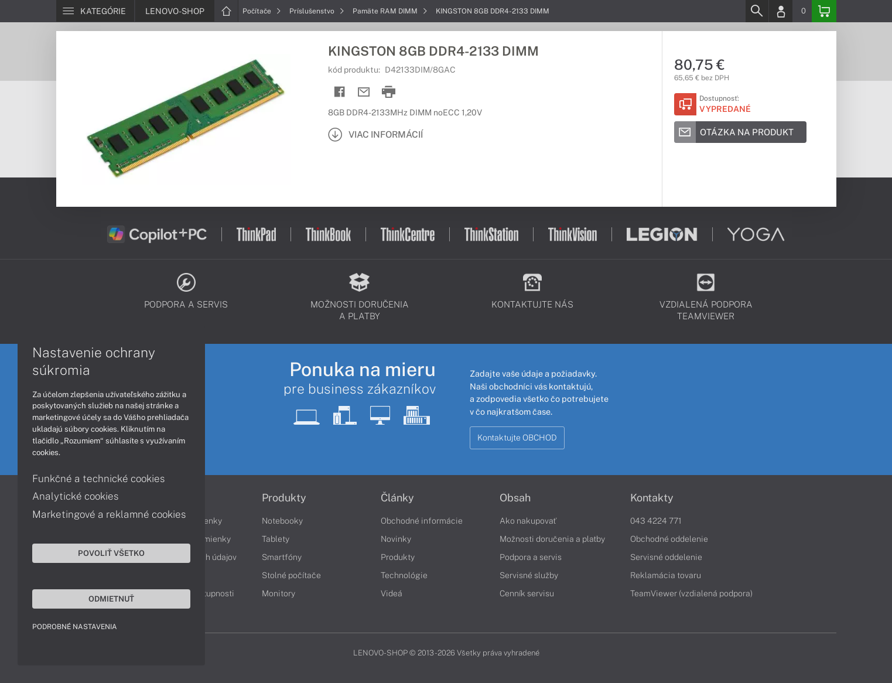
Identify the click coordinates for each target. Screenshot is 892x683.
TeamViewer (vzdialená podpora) (691, 593)
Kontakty (652, 498)
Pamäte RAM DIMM (390, 11)
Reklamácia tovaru (665, 575)
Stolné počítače (291, 575)
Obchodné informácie (422, 520)
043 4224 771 (656, 520)
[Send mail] (364, 92)
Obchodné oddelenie (669, 539)
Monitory (278, 593)
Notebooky (282, 520)
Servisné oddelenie (666, 557)
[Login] (780, 11)
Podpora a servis (531, 557)
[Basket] (824, 11)
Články (397, 498)
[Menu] (95, 11)
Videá (391, 593)
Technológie (404, 575)
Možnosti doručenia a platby (552, 539)
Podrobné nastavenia (74, 627)
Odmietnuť (111, 598)
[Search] (756, 11)
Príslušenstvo (316, 11)
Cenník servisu (527, 593)
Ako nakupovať (528, 520)
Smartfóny (282, 557)
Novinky (396, 539)
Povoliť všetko (111, 553)
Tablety (275, 539)
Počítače (261, 11)
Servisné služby (529, 575)
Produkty (284, 498)
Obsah (515, 498)
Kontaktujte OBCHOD (517, 437)
